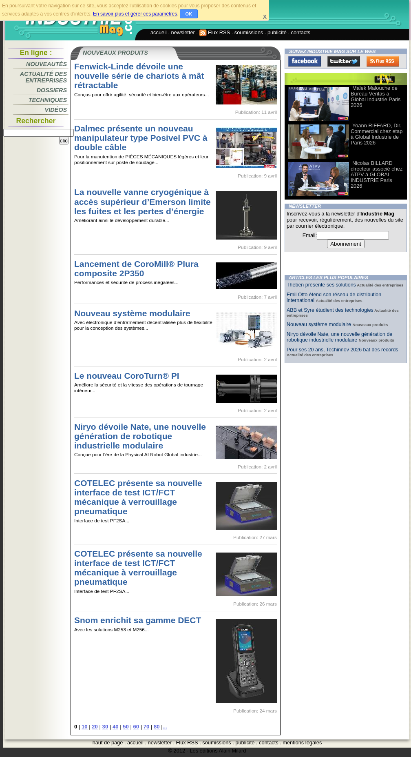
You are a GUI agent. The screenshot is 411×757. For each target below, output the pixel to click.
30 (105, 727)
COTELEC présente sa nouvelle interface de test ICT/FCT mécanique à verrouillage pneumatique (138, 497)
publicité (277, 32)
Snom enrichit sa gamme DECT (137, 620)
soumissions (248, 32)
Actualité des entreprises (43, 77)
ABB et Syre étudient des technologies (330, 310)
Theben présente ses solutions (321, 285)
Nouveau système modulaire (132, 313)
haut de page (108, 742)
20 (95, 727)
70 (147, 727)
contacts (301, 32)
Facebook (304, 61)
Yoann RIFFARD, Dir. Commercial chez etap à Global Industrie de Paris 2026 (376, 134)
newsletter (183, 32)
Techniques (48, 100)
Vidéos (56, 110)
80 (157, 727)
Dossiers (52, 90)
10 (85, 727)
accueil (158, 32)
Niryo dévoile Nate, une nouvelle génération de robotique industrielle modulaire (140, 436)
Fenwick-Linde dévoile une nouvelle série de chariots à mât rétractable (139, 76)
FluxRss (383, 61)
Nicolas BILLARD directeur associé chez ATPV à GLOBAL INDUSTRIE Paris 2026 (376, 174)
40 (116, 727)
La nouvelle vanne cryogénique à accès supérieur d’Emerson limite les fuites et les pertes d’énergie (142, 201)
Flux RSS (214, 32)
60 (136, 727)
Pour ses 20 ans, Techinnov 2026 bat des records (342, 350)
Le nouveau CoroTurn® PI (126, 375)
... (165, 727)
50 (126, 727)
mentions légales (302, 742)
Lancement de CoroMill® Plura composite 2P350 (136, 268)
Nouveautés (46, 64)
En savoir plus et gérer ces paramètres (135, 14)
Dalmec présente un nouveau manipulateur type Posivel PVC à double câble (141, 138)
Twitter (343, 61)
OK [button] (189, 13)
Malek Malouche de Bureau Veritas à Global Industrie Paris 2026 (375, 96)
